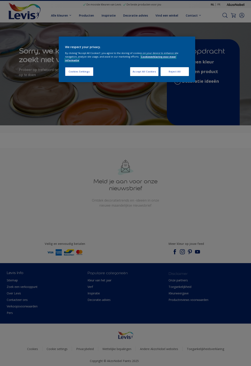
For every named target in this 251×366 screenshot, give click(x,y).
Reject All (175, 71)
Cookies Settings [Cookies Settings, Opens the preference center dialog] (79, 71)
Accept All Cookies (144, 71)
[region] (127, 59)
